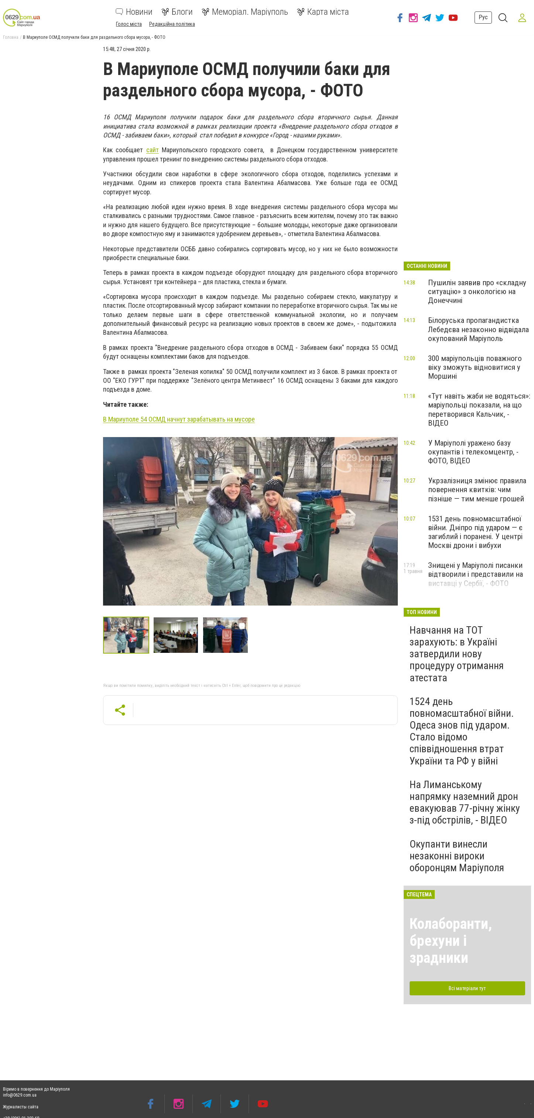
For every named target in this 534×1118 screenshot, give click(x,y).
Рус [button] (481, 17)
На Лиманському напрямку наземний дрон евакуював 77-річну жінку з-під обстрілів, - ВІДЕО (465, 802)
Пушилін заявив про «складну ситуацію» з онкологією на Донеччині (477, 291)
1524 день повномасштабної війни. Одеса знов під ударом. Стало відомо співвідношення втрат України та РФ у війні (462, 731)
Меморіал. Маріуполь (245, 12)
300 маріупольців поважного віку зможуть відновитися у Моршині (475, 367)
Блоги (177, 12)
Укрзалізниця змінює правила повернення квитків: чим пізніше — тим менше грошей (477, 489)
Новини (134, 12)
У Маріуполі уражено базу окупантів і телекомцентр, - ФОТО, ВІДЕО (473, 452)
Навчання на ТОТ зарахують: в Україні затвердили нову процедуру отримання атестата (457, 654)
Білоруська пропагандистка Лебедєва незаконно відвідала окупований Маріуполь (478, 329)
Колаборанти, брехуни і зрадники (451, 941)
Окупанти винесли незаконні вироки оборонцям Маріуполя (457, 856)
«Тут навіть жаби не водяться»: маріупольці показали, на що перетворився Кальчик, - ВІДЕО (479, 409)
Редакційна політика (172, 24)
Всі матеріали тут (467, 988)
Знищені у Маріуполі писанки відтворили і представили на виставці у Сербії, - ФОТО (475, 574)
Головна (10, 37)
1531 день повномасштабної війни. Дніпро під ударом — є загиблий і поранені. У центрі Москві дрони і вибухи (475, 532)
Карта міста (323, 12)
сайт (152, 150)
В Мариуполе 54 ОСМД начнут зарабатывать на (179, 419)
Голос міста (129, 24)
